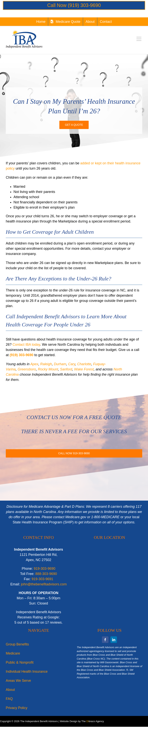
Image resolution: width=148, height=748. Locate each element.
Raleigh (46, 364)
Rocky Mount (48, 369)
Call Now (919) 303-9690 (74, 5)
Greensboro (27, 369)
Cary (71, 364)
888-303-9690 (46, 574)
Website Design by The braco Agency (82, 721)
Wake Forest (84, 369)
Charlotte (84, 364)
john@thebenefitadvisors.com (44, 584)
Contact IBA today (26, 344)
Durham (60, 364)
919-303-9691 (42, 579)
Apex (34, 364)
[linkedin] (113, 639)
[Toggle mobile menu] (139, 39)
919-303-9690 (44, 569)
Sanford (66, 369)
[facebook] (105, 639)
